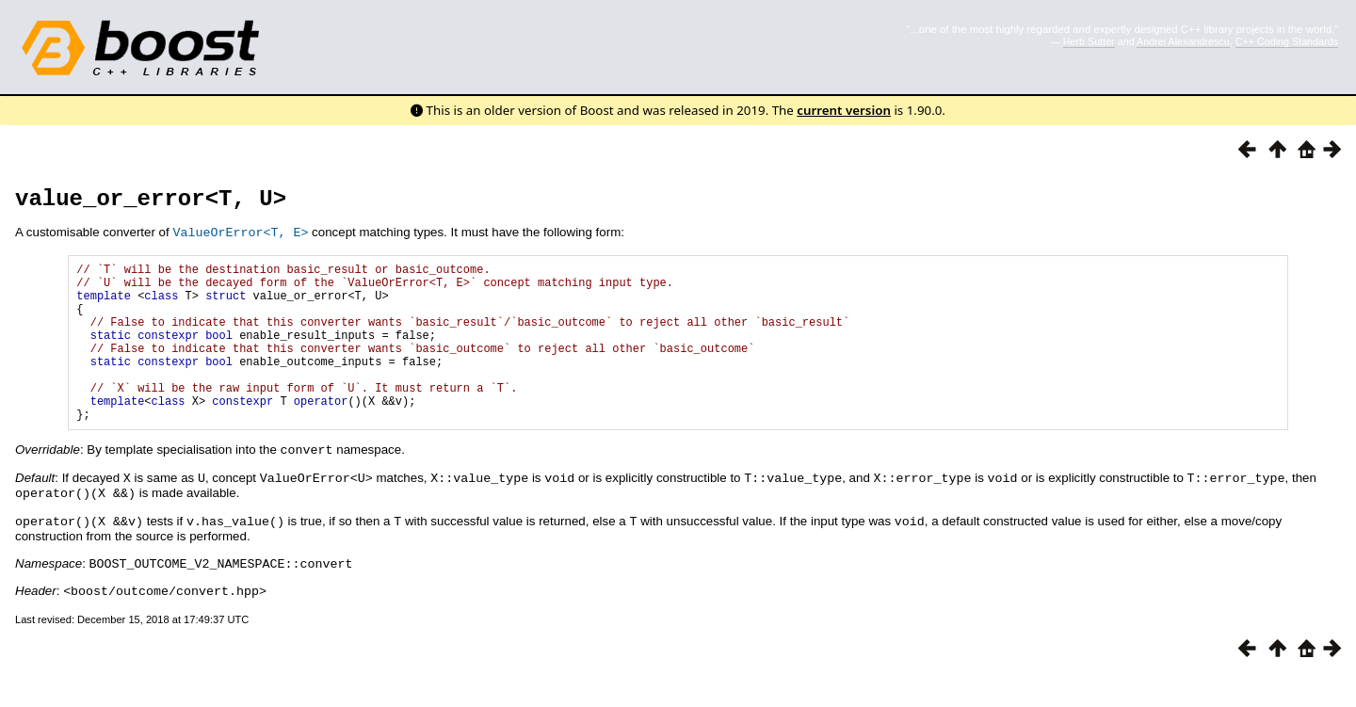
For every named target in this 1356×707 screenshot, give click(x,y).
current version (844, 110)
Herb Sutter (1089, 41)
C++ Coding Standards (1286, 41)
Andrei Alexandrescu (1183, 41)
